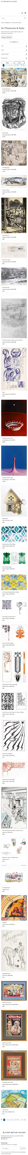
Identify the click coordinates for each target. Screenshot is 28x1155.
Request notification (6, 37)
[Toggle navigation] (25, 13)
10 (17, 65)
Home (2, 22)
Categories (7, 22)
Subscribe (23, 1148)
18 (23, 65)
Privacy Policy (23, 1152)
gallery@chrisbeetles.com (6, 1137)
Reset (19, 63)
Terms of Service (6, 1153)
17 (21, 65)
